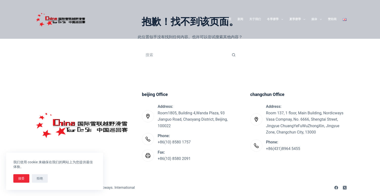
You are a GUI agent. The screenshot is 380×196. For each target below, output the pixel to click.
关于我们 (255, 19)
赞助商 (332, 19)
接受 (21, 178)
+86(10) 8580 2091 (174, 158)
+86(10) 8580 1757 (174, 142)
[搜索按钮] (234, 55)
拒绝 (40, 178)
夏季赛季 (298, 19)
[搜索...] (185, 55)
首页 (228, 19)
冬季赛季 (276, 19)
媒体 (317, 19)
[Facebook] (336, 187)
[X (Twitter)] (345, 187)
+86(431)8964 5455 (283, 148)
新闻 (240, 19)
